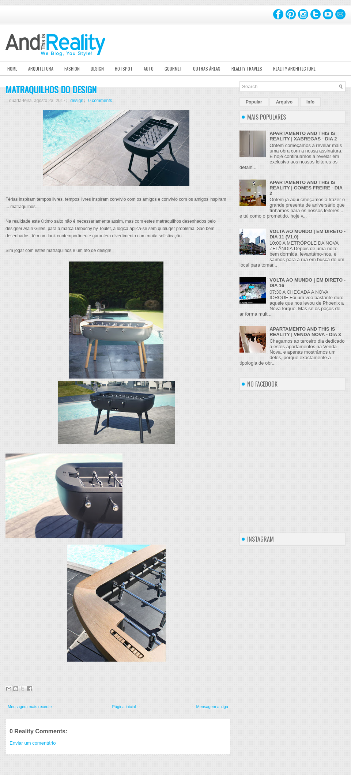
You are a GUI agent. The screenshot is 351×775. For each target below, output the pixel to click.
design (76, 100)
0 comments (100, 100)
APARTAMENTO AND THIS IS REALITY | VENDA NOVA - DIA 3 (305, 331)
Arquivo (284, 102)
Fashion (72, 68)
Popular (254, 102)
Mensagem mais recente (30, 706)
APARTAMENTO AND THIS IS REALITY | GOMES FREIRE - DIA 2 (305, 188)
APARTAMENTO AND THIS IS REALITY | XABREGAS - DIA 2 (303, 136)
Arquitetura (40, 68)
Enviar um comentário (33, 743)
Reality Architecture (294, 68)
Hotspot (124, 68)
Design (97, 68)
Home (12, 68)
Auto (149, 68)
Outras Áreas (206, 68)
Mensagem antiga (212, 706)
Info (310, 102)
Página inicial (124, 706)
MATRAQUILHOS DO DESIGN (51, 89)
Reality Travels (246, 68)
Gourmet (173, 68)
